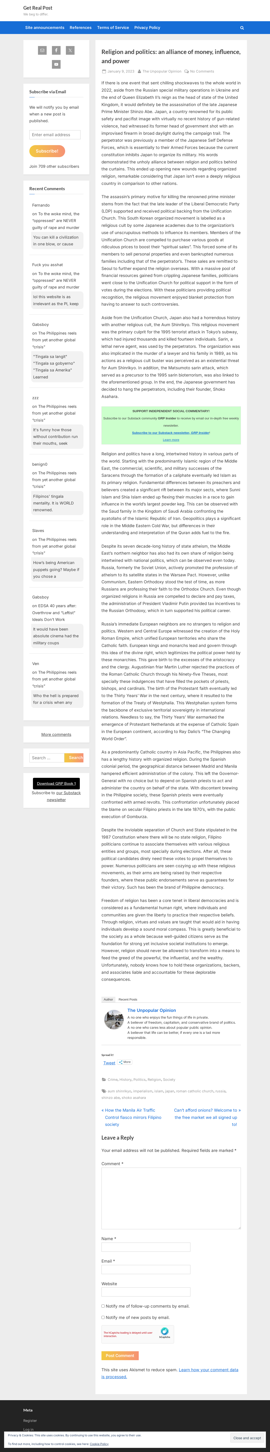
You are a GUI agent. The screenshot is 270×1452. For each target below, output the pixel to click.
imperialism (142, 1091)
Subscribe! (47, 151)
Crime (113, 1079)
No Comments (202, 71)
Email (108, 1261)
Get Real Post (37, 8)
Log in (28, 1429)
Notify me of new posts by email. (138, 1317)
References (81, 27)
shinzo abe (110, 1098)
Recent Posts (128, 999)
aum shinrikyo (119, 1091)
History (125, 1079)
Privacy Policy (147, 27)
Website (109, 1283)
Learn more (171, 440)
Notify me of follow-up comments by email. (148, 1306)
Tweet (109, 1062)
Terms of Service (113, 27)
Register (30, 1420)
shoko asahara (134, 1098)
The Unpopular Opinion (162, 70)
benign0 (39, 464)
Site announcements (44, 27)
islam (158, 1091)
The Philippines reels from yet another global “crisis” (54, 340)
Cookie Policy (99, 1444)
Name (108, 1238)
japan (169, 1091)
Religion (154, 1079)
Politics (139, 1079)
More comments (56, 734)
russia (220, 1091)
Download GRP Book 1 (56, 783)
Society (169, 1079)
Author (108, 999)
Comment (112, 1163)
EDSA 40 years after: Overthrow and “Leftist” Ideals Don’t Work (54, 613)
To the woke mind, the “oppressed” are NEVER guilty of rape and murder (55, 220)
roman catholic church (194, 1091)
